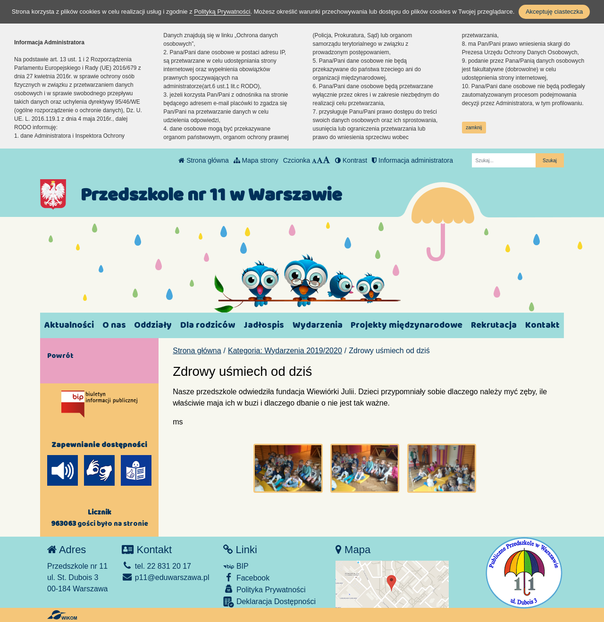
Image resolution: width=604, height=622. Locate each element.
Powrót (60, 355)
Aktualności (69, 325)
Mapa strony (256, 160)
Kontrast (351, 160)
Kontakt (542, 325)
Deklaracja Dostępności (269, 602)
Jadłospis (263, 325)
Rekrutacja (494, 325)
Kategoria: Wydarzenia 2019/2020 (285, 351)
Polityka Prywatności (264, 589)
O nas (114, 325)
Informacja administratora (412, 160)
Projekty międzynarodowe (406, 325)
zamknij (474, 127)
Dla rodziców (207, 325)
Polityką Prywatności (222, 11)
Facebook (246, 577)
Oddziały (153, 325)
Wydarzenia (318, 325)
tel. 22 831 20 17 (156, 566)
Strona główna (203, 160)
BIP (235, 566)
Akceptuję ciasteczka (554, 11)
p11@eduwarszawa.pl (165, 577)
